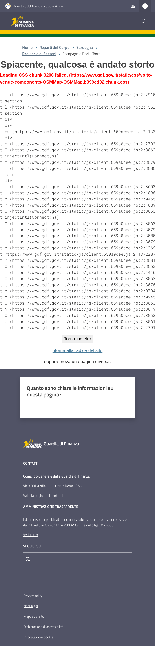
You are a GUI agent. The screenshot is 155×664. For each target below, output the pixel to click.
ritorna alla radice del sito (77, 350)
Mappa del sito (34, 616)
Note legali (31, 606)
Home (27, 47)
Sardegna (84, 47)
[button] (144, 21)
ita (133, 6)
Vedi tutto (30, 534)
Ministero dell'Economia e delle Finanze (39, 6)
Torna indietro (77, 338)
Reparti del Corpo (54, 47)
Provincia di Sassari (39, 54)
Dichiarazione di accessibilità (43, 626)
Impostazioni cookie (38, 637)
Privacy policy (33, 595)
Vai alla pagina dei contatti (43, 495)
